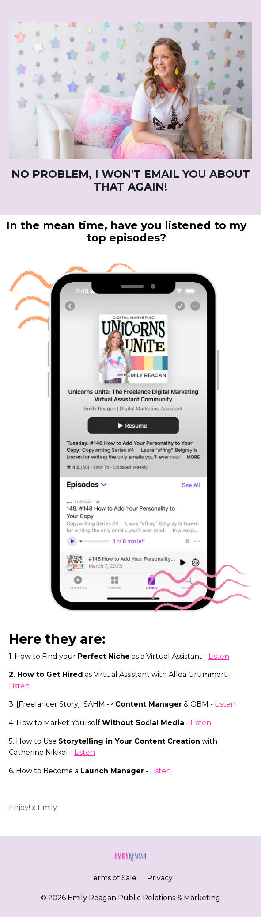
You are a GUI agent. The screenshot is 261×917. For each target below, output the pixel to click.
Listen (218, 656)
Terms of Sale (112, 878)
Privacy (160, 878)
